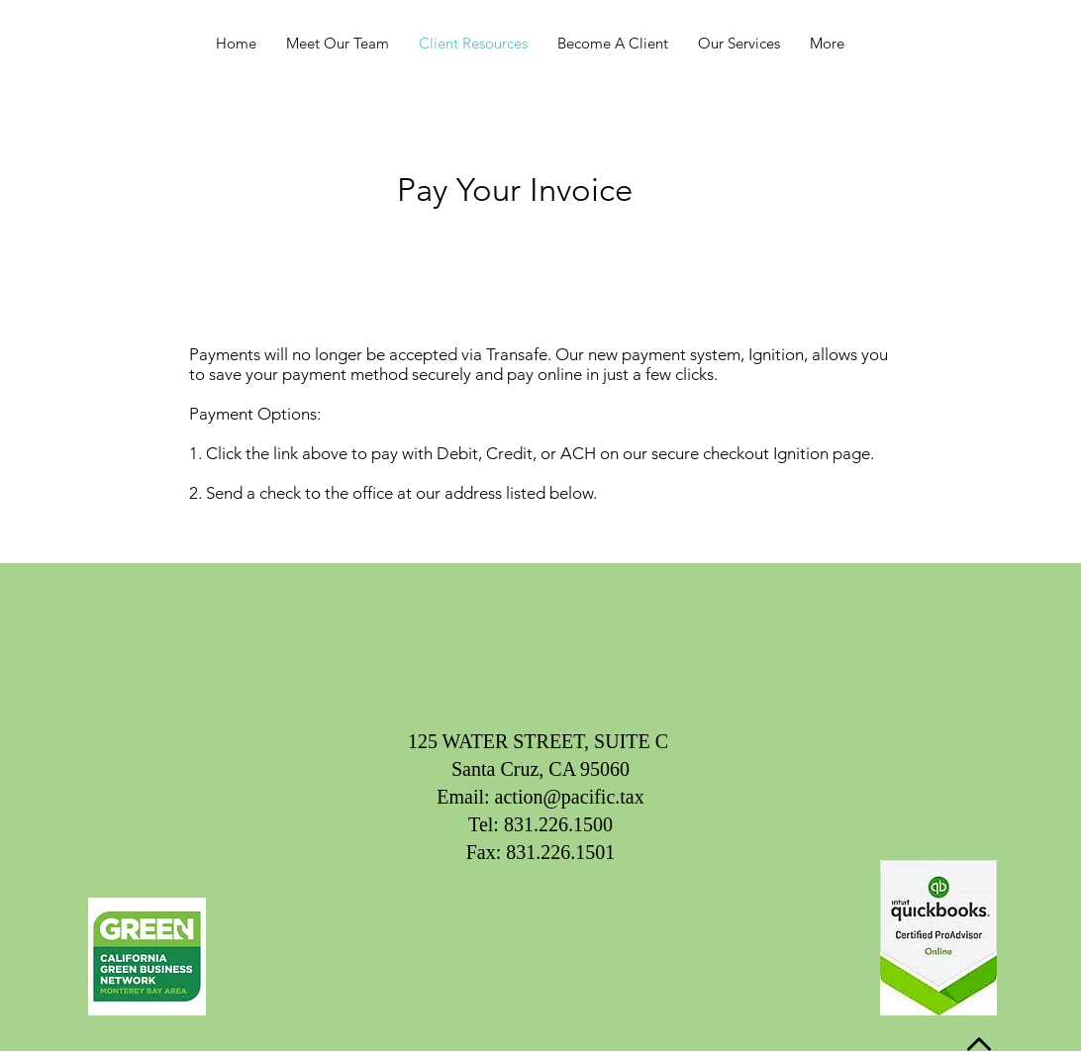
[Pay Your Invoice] (514, 190)
